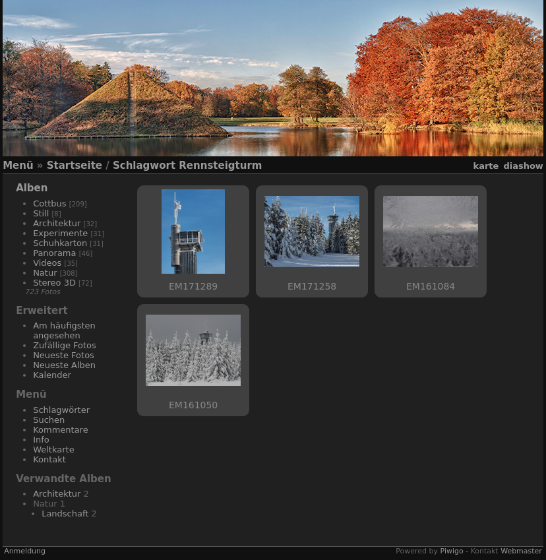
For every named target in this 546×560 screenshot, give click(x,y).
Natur (45, 273)
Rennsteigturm (220, 165)
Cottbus (50, 203)
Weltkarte (54, 449)
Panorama (54, 253)
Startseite (74, 165)
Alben (31, 188)
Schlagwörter (61, 410)
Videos (47, 263)
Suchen (49, 420)
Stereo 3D (54, 283)
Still (41, 213)
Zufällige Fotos (64, 345)
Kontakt (49, 459)
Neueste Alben (64, 365)
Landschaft (65, 513)
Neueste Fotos (63, 355)
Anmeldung (25, 551)
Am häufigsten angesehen (64, 330)
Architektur (56, 223)
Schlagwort (144, 165)
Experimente (60, 233)
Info (41, 440)
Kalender (52, 375)
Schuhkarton (60, 243)
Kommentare (60, 430)
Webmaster (521, 551)
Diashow (523, 166)
